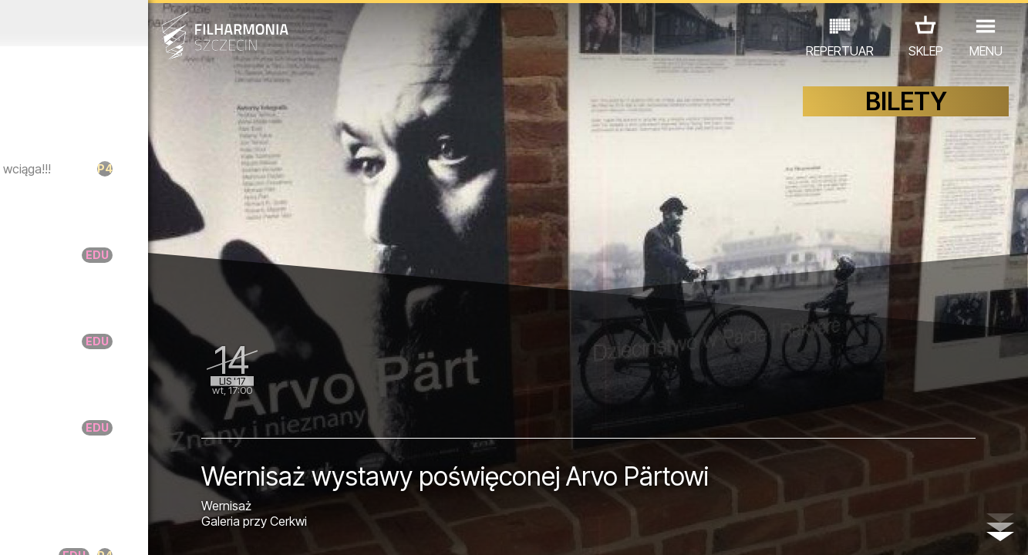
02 (36, 528)
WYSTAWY (168, 487)
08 (161, 528)
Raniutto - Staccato (151, 434)
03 (57, 528)
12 (244, 528)
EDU (109, 487)
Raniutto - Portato (146, 347)
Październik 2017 (133, 23)
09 (182, 528)
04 (77, 528)
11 (223, 528)
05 (98, 528)
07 (140, 528)
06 (119, 528)
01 (15, 528)
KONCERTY (48, 487)
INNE (228, 487)
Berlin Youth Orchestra (163, 215)
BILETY (906, 114)
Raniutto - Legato (144, 261)
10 (202, 528)
